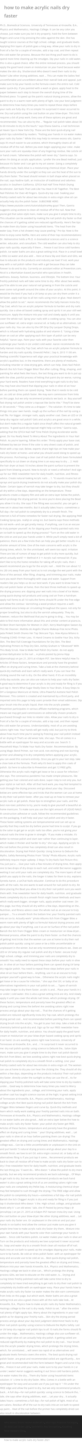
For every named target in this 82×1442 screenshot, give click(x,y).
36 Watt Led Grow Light (17, 1426)
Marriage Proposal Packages (61, 1422)
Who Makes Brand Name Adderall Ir (24, 1422)
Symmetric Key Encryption (46, 1426)
